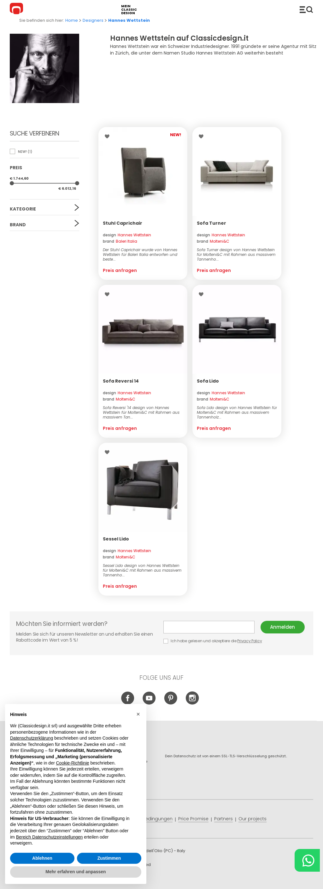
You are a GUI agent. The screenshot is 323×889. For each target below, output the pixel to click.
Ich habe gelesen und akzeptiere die (213, 641)
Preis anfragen (120, 270)
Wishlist (109, 136)
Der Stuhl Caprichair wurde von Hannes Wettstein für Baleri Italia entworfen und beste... (140, 254)
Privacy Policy (249, 641)
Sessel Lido (116, 539)
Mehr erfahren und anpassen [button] (75, 872)
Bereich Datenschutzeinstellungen (49, 837)
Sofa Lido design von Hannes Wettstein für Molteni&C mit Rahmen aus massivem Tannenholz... (237, 412)
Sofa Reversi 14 (121, 381)
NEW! (21, 151)
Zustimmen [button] (109, 858)
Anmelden (282, 627)
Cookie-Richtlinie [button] (72, 762)
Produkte (306, 9)
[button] (138, 714)
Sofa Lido (208, 381)
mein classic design (129, 9)
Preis (16, 168)
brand (120, 241)
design (127, 235)
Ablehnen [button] (42, 858)
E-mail (209, 627)
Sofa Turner (211, 223)
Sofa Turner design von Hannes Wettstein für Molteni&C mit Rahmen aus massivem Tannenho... (236, 254)
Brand (18, 225)
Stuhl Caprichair (122, 223)
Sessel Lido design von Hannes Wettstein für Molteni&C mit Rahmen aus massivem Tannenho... (142, 570)
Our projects (252, 819)
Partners (223, 819)
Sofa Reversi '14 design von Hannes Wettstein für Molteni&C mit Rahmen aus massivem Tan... (141, 412)
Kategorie (23, 209)
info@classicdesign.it (113, 879)
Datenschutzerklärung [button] (31, 738)
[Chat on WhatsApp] (307, 860)
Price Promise (193, 819)
